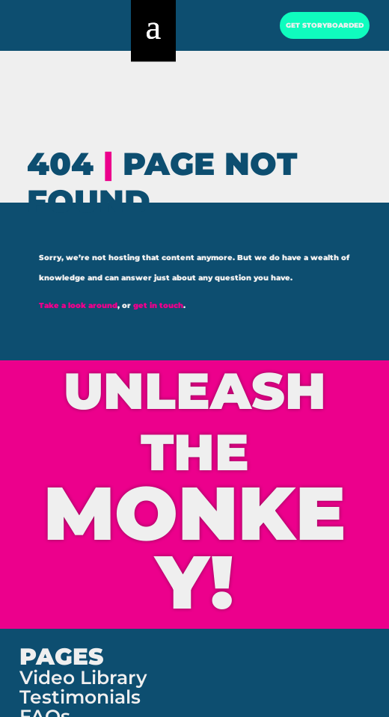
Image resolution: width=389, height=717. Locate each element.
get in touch (158, 305)
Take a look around (78, 305)
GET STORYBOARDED (321, 32)
